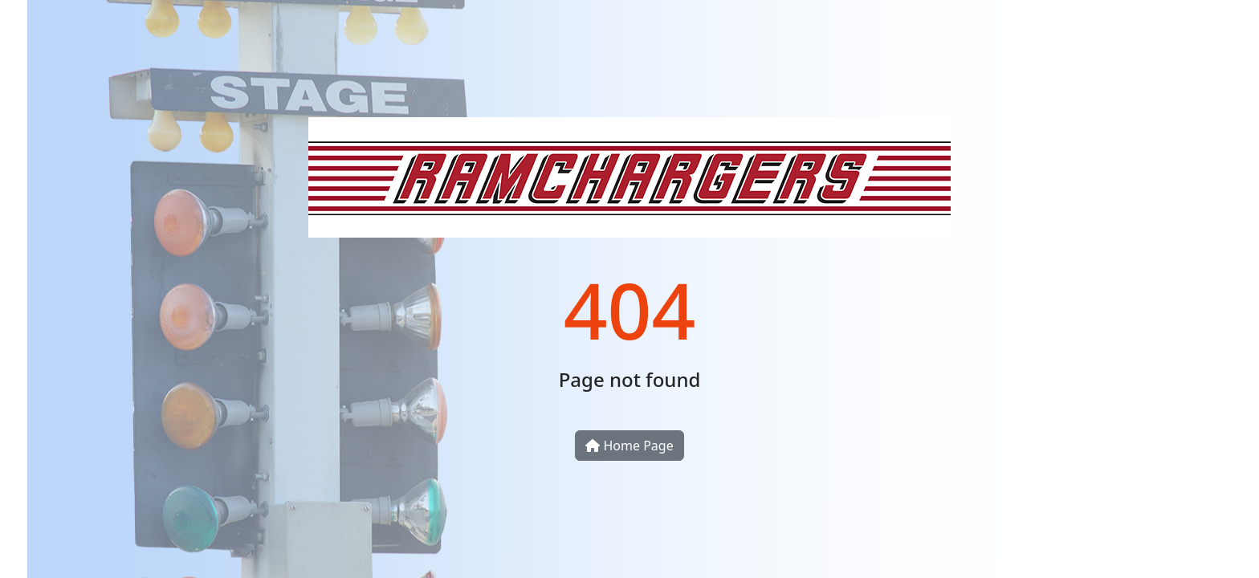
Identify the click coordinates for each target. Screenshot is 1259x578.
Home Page (629, 445)
